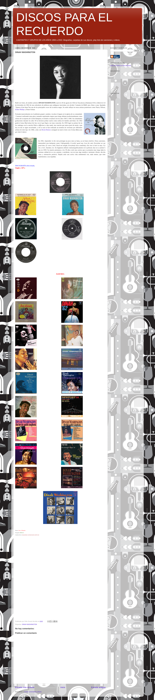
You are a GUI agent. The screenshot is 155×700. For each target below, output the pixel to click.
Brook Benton (46, 130)
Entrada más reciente (24, 687)
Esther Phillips (20, 109)
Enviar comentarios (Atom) (33, 692)
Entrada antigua (98, 687)
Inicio (62, 687)
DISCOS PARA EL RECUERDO (120, 65)
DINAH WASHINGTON (29, 624)
